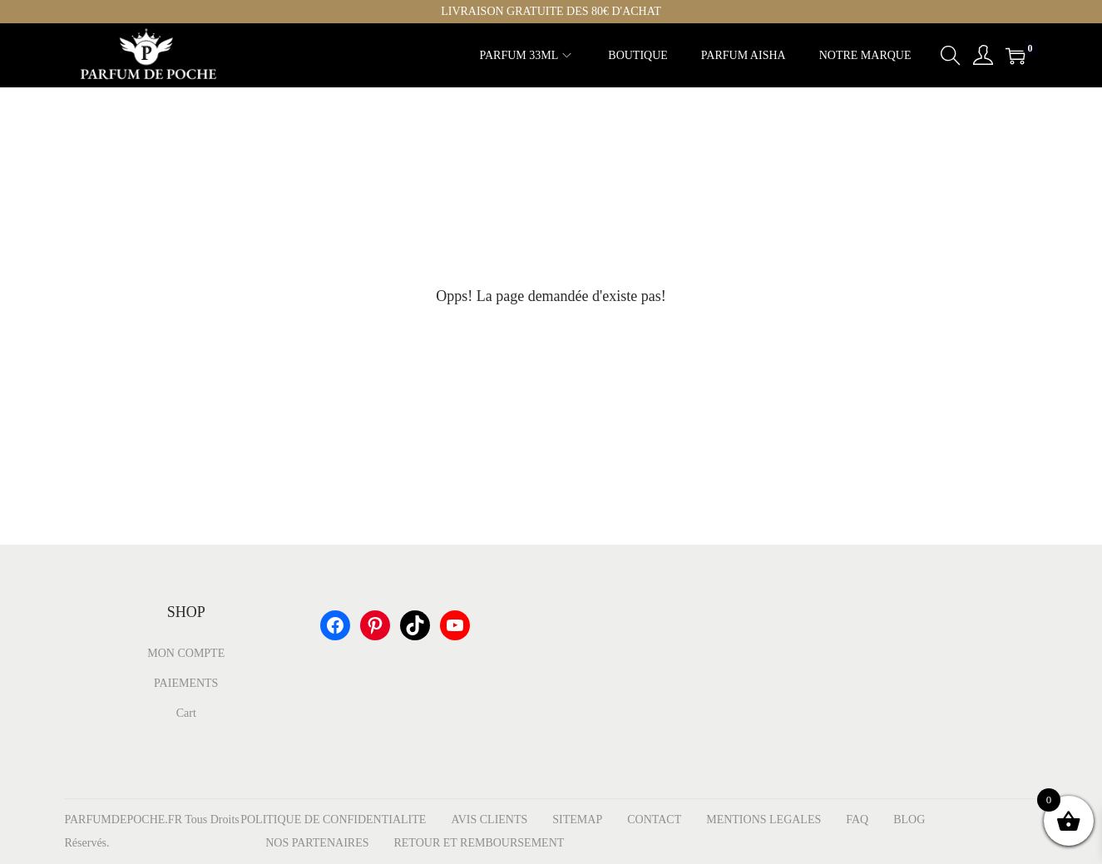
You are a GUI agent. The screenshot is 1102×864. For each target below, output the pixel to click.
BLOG (909, 819)
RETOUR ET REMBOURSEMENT (478, 843)
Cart (186, 713)
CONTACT (654, 819)
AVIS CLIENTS (489, 819)
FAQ (857, 819)
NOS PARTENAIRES (316, 843)
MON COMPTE (186, 653)
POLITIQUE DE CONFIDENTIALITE (333, 819)
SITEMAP (577, 819)
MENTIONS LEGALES (763, 819)
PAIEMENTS (186, 683)
